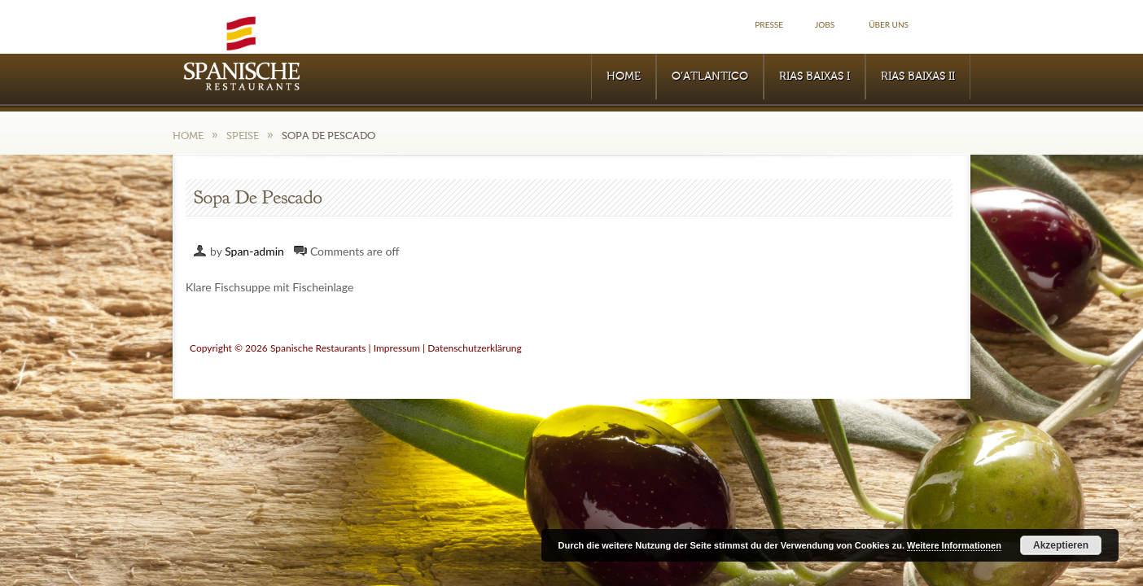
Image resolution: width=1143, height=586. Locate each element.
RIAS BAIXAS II (918, 76)
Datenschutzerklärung (474, 348)
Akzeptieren (1060, 545)
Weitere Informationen (954, 545)
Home (624, 76)
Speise (242, 135)
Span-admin (254, 251)
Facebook (952, 25)
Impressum (397, 348)
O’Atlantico (710, 76)
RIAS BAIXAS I (814, 76)
